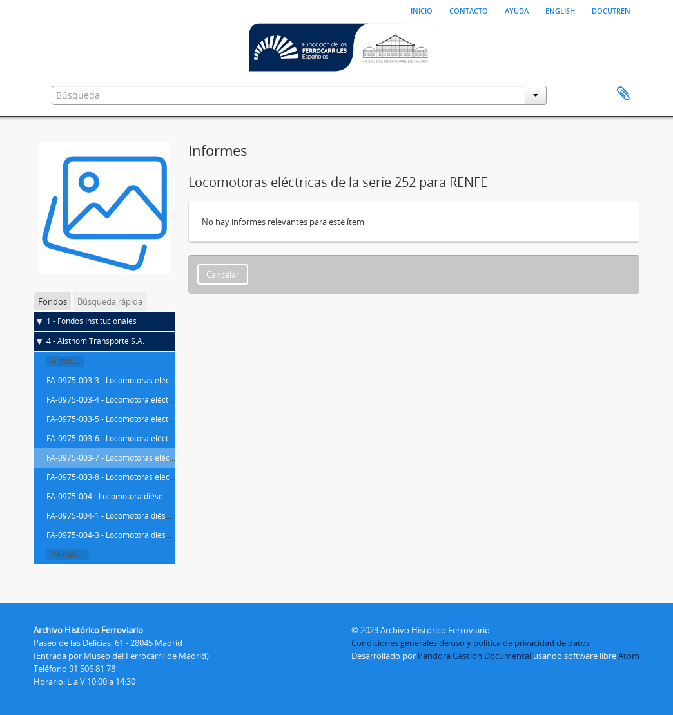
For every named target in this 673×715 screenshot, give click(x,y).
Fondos (52, 301)
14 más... (68, 554)
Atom (628, 656)
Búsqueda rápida (109, 301)
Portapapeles (623, 94)
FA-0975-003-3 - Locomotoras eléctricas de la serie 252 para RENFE (167, 380)
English (560, 10)
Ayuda (517, 10)
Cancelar (222, 274)
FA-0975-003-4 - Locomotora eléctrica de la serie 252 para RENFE (163, 399)
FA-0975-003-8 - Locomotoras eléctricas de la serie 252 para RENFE (167, 477)
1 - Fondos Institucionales (91, 321)
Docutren (611, 10)
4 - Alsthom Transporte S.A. (95, 341)
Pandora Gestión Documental (474, 656)
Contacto (468, 10)
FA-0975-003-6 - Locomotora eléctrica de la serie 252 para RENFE (163, 438)
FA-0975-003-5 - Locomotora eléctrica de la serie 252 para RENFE (163, 419)
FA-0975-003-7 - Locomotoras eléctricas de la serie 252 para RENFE (167, 457)
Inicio (422, 10)
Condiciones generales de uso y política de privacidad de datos (470, 643)
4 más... (65, 361)
